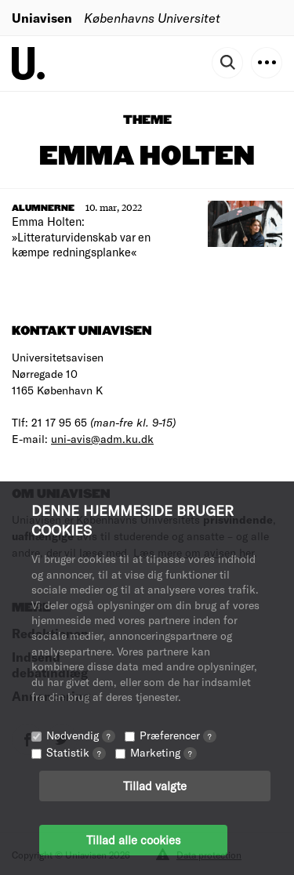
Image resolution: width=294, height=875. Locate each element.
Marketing (163, 752)
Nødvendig (80, 735)
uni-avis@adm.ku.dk (102, 438)
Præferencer (178, 735)
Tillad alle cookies (133, 840)
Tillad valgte (155, 786)
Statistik (76, 752)
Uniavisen (42, 17)
